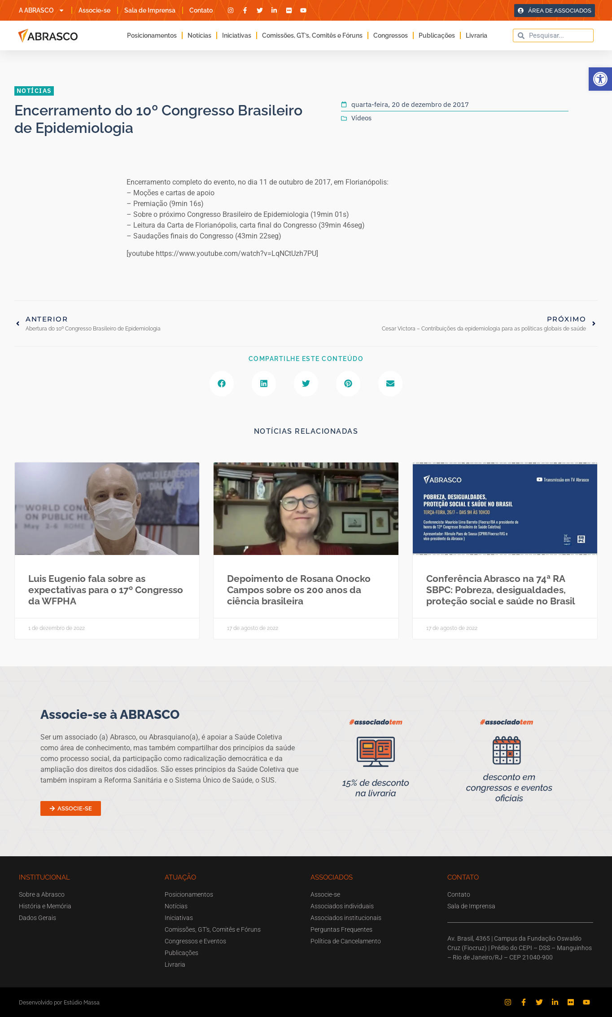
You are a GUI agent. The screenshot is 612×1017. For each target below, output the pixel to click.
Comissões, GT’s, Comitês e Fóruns (312, 35)
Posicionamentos (152, 35)
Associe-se (94, 10)
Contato (201, 10)
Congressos (390, 35)
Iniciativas (236, 35)
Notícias (199, 35)
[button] (600, 79)
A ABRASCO (42, 10)
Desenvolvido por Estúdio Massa (59, 1002)
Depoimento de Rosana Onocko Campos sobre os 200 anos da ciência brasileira (299, 590)
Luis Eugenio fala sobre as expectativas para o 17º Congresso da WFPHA (105, 590)
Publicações (437, 35)
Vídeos (361, 118)
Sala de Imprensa (149, 10)
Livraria (476, 35)
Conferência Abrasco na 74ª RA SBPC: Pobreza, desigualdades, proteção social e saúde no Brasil (500, 590)
